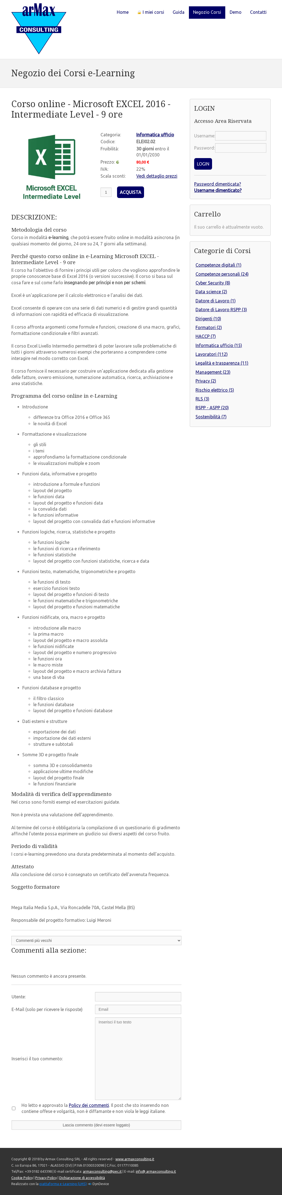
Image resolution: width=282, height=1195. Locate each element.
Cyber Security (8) (213, 282)
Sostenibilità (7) (211, 416)
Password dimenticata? (217, 183)
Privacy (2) (206, 380)
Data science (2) (211, 291)
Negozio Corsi (207, 12)
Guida (179, 12)
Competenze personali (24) (222, 274)
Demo (236, 12)
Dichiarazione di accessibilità (82, 1178)
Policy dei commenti (89, 1105)
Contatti (258, 12)
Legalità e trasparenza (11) (222, 363)
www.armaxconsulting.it (134, 1159)
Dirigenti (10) (208, 318)
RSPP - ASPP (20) (212, 407)
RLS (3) (202, 398)
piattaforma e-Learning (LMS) (63, 1184)
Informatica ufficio (155, 134)
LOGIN (203, 163)
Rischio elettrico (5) (215, 390)
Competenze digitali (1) (219, 264)
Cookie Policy (22, 1178)
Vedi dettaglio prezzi (156, 176)
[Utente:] (138, 996)
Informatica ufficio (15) (219, 345)
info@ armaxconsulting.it (156, 1171)
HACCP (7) (206, 336)
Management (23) (213, 372)
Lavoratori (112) (212, 354)
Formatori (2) (209, 327)
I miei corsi (150, 12)
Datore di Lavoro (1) (216, 300)
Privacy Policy (46, 1178)
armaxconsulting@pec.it (102, 1171)
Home (123, 12)
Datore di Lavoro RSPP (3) (221, 309)
